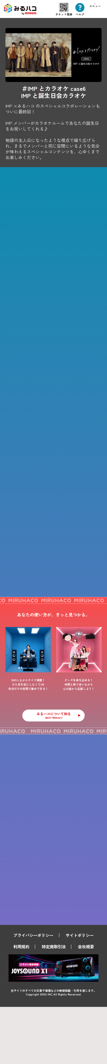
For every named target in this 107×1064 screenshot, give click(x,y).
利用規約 (21, 1004)
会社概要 (86, 1004)
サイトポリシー (80, 992)
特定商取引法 (54, 1004)
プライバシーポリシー (33, 992)
